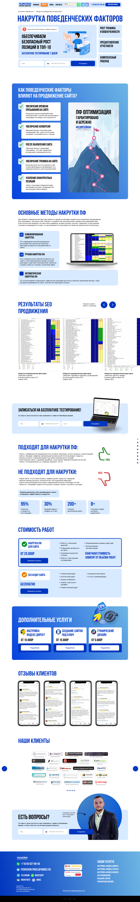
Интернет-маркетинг (25, 11)
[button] (112, 4)
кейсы (51, 5)
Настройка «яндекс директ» (108, 866)
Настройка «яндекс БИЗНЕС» (108, 872)
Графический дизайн (105, 882)
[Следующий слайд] (135, 768)
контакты (59, 5)
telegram (25, 875)
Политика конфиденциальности (74, 891)
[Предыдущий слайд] (4, 768)
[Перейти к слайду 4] (70, 790)
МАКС (38, 880)
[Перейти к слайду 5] (72, 790)
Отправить (83, 63)
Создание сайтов (103, 879)
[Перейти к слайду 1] (65, 790)
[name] (32, 63)
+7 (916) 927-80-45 (30, 864)
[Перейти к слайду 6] (74, 790)
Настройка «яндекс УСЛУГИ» (108, 869)
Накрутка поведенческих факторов (49, 11)
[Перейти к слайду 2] (67, 790)
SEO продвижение (104, 875)
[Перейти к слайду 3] (69, 790)
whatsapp (39, 875)
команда (36, 5)
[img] (25, 4)
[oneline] (72, 423)
